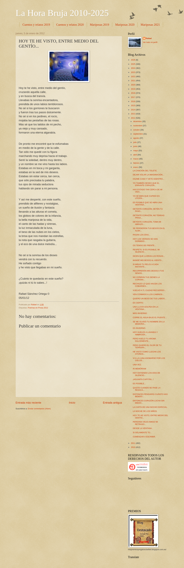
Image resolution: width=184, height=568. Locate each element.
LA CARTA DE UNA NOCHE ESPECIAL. (150, 407)
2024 (133, 68)
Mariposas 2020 (124, 24)
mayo (135, 150)
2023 (133, 72)
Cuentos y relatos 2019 (36, 24)
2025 (133, 64)
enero (136, 167)
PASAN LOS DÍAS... (141, 235)
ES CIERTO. (138, 303)
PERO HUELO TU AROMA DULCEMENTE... (144, 340)
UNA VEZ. (137, 365)
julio (135, 142)
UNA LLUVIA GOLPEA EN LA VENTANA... (145, 308)
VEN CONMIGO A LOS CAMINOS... (148, 294)
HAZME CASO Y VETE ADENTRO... (148, 179)
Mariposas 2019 (99, 24)
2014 (133, 110)
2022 (133, 76)
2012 (133, 118)
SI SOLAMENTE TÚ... (142, 432)
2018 (133, 93)
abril (135, 155)
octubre (136, 130)
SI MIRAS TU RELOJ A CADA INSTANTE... (145, 265)
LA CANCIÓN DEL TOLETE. (145, 171)
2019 (133, 89)
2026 (133, 60)
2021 (133, 80)
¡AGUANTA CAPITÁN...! (143, 379)
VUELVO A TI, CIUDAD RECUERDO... (149, 290)
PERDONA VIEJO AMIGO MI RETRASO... (145, 423)
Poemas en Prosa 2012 (38, 308)
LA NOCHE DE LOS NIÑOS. (145, 411)
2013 (133, 114)
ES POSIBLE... (139, 383)
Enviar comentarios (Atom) (39, 408)
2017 (133, 97)
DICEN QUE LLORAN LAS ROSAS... (149, 256)
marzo (136, 159)
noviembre (138, 125)
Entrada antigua (112, 402)
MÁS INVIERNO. (140, 313)
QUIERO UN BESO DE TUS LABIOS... (149, 298)
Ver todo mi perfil (150, 42)
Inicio (72, 402)
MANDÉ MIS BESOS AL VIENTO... (148, 260)
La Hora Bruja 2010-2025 (62, 13)
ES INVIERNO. (139, 328)
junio (135, 146)
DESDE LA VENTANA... (143, 428)
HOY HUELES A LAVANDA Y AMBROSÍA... (145, 333)
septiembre (138, 134)
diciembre (137, 121)
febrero (136, 163)
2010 (133, 447)
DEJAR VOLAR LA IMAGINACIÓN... (148, 175)
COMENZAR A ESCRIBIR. (144, 437)
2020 (133, 85)
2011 (133, 443)
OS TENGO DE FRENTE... (144, 245)
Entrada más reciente (28, 402)
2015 (133, 105)
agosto (136, 138)
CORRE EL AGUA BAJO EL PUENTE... (150, 317)
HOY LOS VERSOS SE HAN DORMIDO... (145, 240)
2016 (133, 101)
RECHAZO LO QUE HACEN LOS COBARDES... (147, 285)
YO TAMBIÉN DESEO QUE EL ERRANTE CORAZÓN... (146, 184)
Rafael (149, 38)
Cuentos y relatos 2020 (70, 24)
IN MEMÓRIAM (139, 369)
